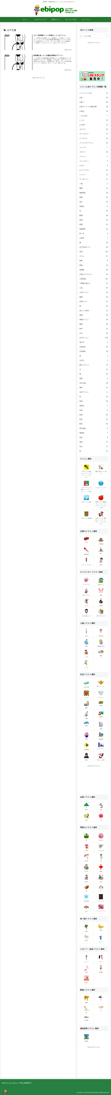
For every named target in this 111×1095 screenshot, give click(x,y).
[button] (106, 36)
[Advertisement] (38, 91)
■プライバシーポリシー (11, 1083)
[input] (93, 36)
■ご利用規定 (26, 1083)
